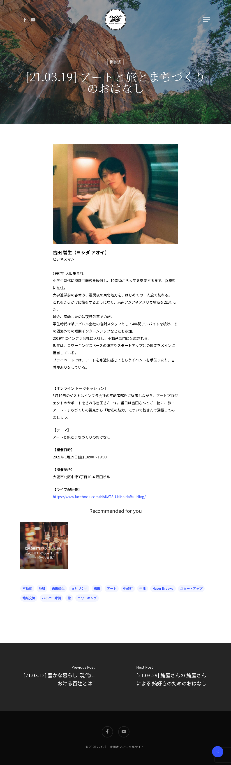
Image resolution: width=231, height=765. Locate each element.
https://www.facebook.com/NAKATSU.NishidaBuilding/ (99, 496)
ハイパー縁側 (51, 598)
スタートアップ (191, 588)
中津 (142, 588)
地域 (42, 588)
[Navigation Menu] (207, 19)
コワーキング (87, 598)
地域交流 (29, 598)
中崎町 (128, 588)
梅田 (97, 588)
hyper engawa (162, 588)
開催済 (115, 62)
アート (111, 588)
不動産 (27, 588)
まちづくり (79, 588)
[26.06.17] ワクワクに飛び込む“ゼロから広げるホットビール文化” (44, 562)
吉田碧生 (58, 588)
